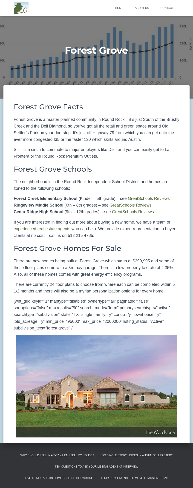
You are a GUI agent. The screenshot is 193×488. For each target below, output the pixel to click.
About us (142, 8)
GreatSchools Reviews (149, 198)
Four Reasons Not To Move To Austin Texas (134, 478)
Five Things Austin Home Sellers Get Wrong (59, 478)
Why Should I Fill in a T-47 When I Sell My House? (57, 455)
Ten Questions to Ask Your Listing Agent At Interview (96, 466)
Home (119, 8)
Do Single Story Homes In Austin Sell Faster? (137, 455)
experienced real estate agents (42, 229)
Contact (166, 8)
